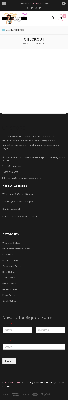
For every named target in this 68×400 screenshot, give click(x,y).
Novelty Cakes (10, 260)
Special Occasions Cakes (16, 248)
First (5, 335)
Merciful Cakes (13, 382)
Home (26, 43)
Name (7, 324)
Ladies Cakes (9, 289)
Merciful (37, 3)
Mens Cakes (9, 283)
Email (7, 341)
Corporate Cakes (12, 266)
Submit (9, 360)
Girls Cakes (8, 277)
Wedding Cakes (11, 243)
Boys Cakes (8, 271)
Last (38, 335)
